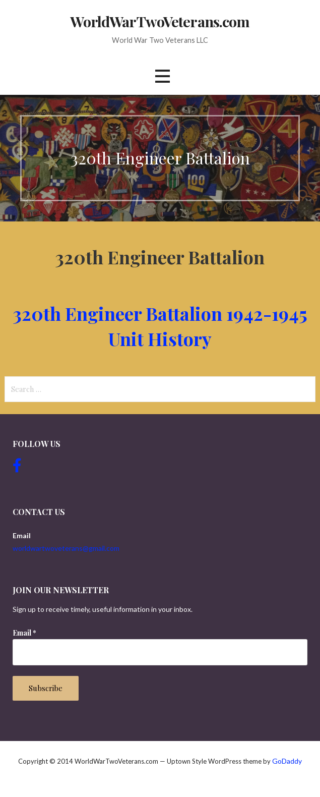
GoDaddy (287, 761)
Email (24, 633)
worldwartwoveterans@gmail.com (66, 548)
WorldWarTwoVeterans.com (159, 21)
